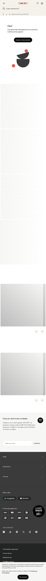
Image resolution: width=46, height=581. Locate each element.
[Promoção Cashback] (39, 511)
